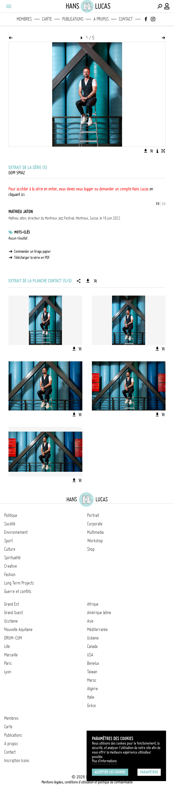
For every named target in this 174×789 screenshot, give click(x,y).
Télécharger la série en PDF (32, 257)
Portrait (93, 515)
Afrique (93, 604)
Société (9, 523)
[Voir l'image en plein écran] (163, 150)
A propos (101, 19)
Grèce (91, 705)
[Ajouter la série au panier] (95, 280)
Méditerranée (97, 629)
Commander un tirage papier (32, 251)
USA (90, 654)
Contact (126, 19)
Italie (90, 697)
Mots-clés (22, 232)
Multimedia (95, 532)
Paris (8, 663)
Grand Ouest (13, 612)
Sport (8, 540)
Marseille (11, 654)
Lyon (7, 671)
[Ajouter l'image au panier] (151, 150)
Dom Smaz (16, 172)
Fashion (9, 574)
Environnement (16, 532)
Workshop (95, 540)
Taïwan (92, 671)
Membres (24, 19)
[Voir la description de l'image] (157, 150)
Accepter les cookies (110, 772)
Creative (10, 566)
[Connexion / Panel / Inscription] (167, 6)
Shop (91, 549)
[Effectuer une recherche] (159, 6)
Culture (9, 549)
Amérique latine (99, 612)
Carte (47, 19)
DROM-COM (13, 638)
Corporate (94, 523)
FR (157, 204)
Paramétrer (149, 772)
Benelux (93, 663)
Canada (92, 646)
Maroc (91, 680)
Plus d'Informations (104, 761)
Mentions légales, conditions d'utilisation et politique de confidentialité (87, 782)
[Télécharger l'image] (145, 150)
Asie (90, 621)
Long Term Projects (19, 583)
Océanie (93, 638)
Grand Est (11, 604)
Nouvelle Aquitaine (18, 629)
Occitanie (11, 621)
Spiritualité (12, 557)
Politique (10, 515)
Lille (7, 646)
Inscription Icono (16, 760)
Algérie (92, 688)
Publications (72, 19)
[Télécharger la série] (88, 280)
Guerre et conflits (17, 591)
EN (164, 204)
